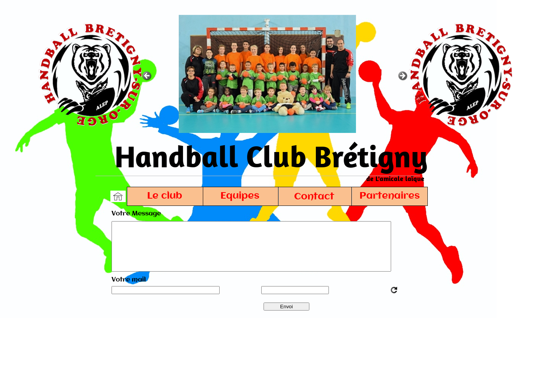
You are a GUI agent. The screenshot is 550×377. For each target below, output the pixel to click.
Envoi (286, 306)
